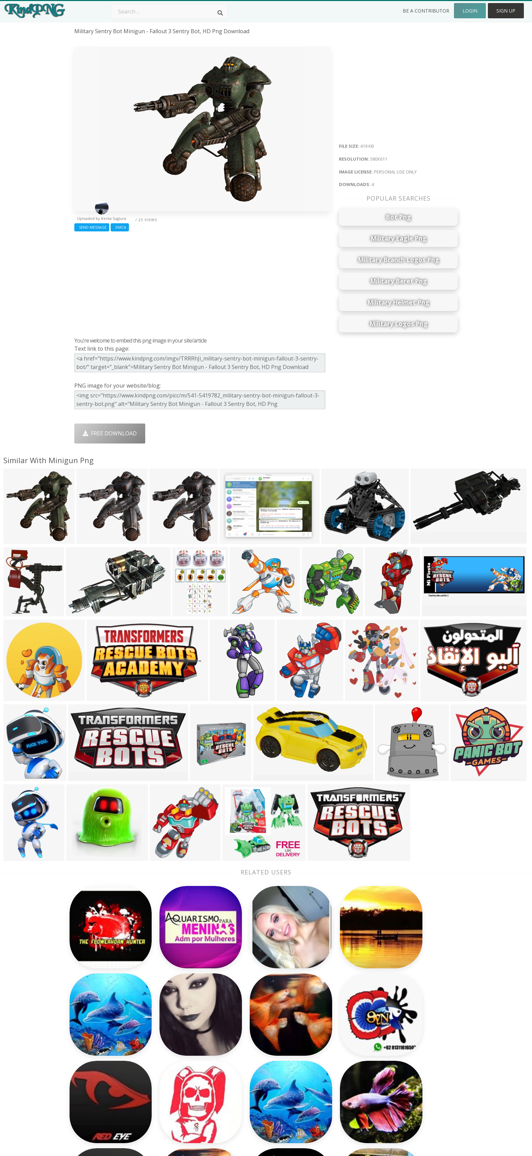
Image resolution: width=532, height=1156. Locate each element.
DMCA (119, 227)
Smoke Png (242, 1039)
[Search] (220, 13)
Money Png (319, 1010)
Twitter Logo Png (173, 1020)
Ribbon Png (166, 1049)
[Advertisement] (202, 282)
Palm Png (240, 1010)
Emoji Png (317, 1049)
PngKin (160, 1058)
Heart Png (164, 1078)
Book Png (316, 1058)
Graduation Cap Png (253, 1058)
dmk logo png (93, 1010)
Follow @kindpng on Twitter (417, 1088)
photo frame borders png (107, 1068)
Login (469, 10)
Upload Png (396, 1058)
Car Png (314, 1020)
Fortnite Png (244, 1078)
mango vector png (98, 1049)
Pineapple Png (322, 1039)
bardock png (90, 1020)
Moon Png (241, 1049)
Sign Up (505, 10)
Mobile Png (165, 1068)
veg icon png (91, 1078)
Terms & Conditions (406, 1029)
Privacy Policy (398, 1049)
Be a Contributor (426, 10)
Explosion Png (246, 1068)
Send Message (92, 227)
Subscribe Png (169, 1010)
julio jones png (93, 1029)
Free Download (110, 433)
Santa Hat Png (169, 1029)
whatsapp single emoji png (109, 1039)
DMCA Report (398, 1039)
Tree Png (239, 1029)
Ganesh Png (319, 1068)
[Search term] (169, 11)
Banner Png (319, 1078)
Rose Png (163, 1039)
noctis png (88, 1058)
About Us (393, 1010)
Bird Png (315, 1029)
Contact (391, 1020)
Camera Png (243, 1020)
